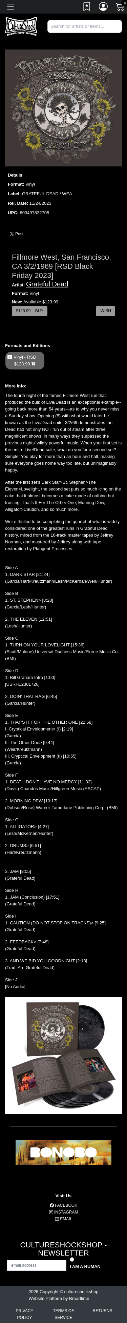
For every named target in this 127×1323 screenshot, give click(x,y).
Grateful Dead (47, 284)
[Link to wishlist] (87, 8)
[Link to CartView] (120, 6)
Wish (105, 310)
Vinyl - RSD (25, 360)
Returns (102, 1310)
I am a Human (85, 1266)
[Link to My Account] (103, 8)
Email (63, 1219)
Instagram (63, 1212)
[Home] (21, 25)
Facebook (63, 1205)
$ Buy (29, 310)
